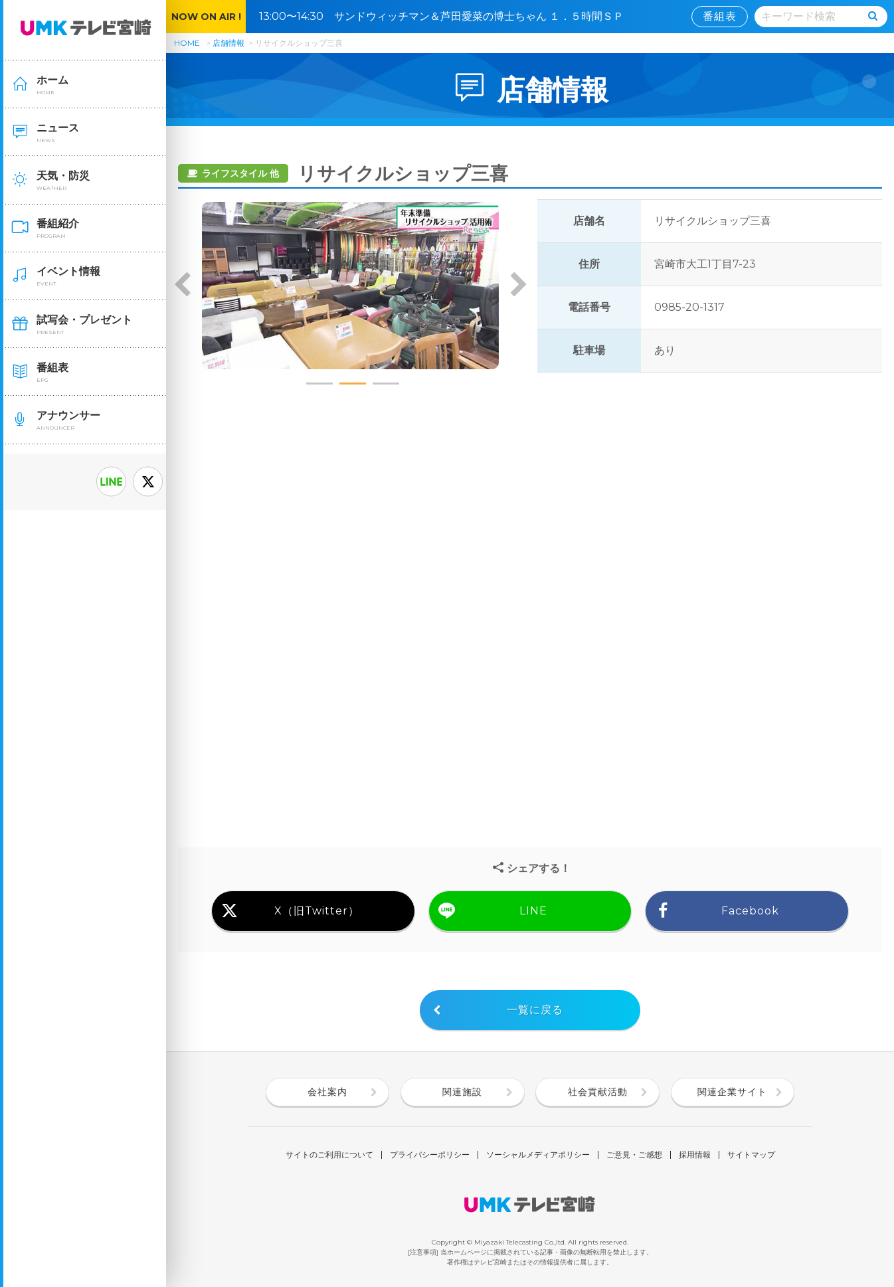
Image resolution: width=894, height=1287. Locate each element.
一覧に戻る (535, 1009)
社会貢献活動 (598, 1092)
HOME (187, 43)
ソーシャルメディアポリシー (538, 1155)
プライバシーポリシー (430, 1155)
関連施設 (462, 1092)
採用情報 (695, 1155)
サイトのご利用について (329, 1155)
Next (518, 285)
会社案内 (327, 1092)
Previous (182, 285)
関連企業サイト (732, 1092)
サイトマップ (751, 1155)
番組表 (720, 16)
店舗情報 (228, 43)
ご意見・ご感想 (634, 1155)
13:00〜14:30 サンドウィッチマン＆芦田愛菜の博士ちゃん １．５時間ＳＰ (446, 16)
